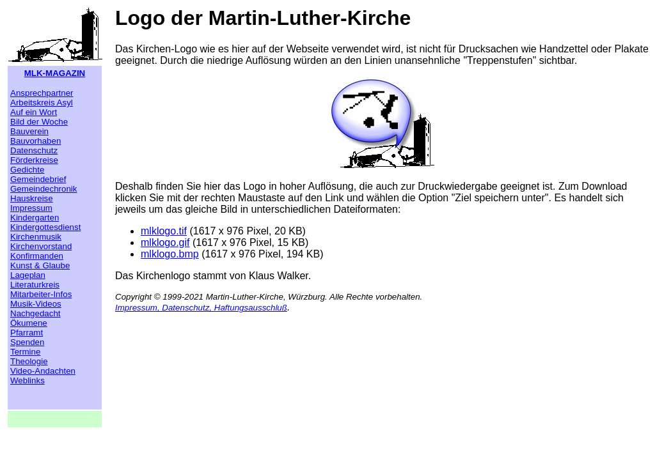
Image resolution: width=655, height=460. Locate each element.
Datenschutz (34, 150)
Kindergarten (34, 217)
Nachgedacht (35, 313)
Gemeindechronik (43, 189)
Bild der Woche (39, 121)
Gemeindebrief (38, 179)
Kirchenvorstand (41, 246)
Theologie (29, 361)
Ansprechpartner (42, 93)
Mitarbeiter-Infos (41, 294)
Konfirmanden (36, 256)
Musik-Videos (35, 304)
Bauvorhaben (35, 141)
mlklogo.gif (165, 242)
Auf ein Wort (33, 112)
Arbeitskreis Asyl (41, 102)
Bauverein (29, 131)
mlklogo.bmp (170, 254)
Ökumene (28, 323)
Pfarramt (26, 332)
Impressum (31, 208)
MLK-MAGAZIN (55, 73)
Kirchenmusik (35, 236)
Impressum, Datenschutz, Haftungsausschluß (201, 307)
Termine (25, 351)
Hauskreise (31, 198)
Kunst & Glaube (40, 265)
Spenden (27, 342)
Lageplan (27, 275)
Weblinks (27, 380)
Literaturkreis (34, 284)
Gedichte (27, 169)
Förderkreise (34, 160)
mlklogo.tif (164, 231)
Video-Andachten (42, 371)
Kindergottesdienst (45, 227)
